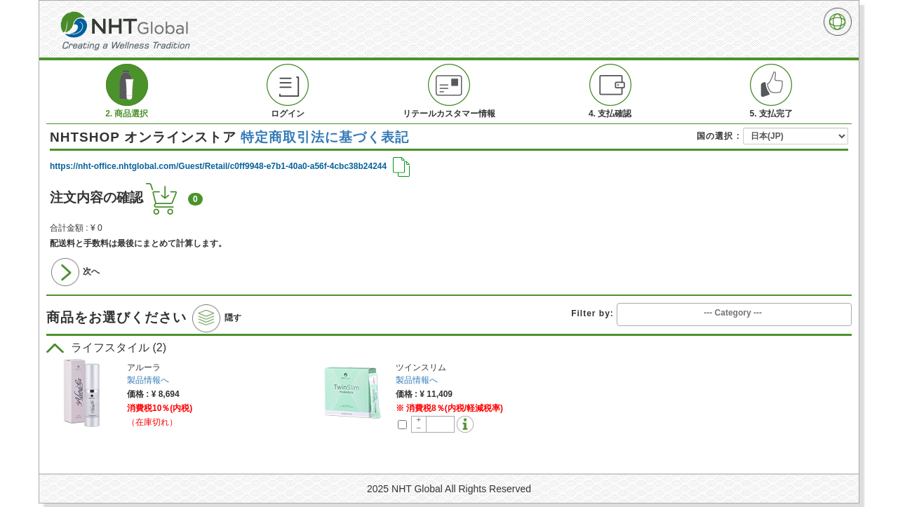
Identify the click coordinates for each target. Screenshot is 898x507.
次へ (75, 272)
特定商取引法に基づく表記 (325, 137)
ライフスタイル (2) (106, 347)
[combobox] (734, 314)
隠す (216, 318)
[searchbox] (734, 313)
